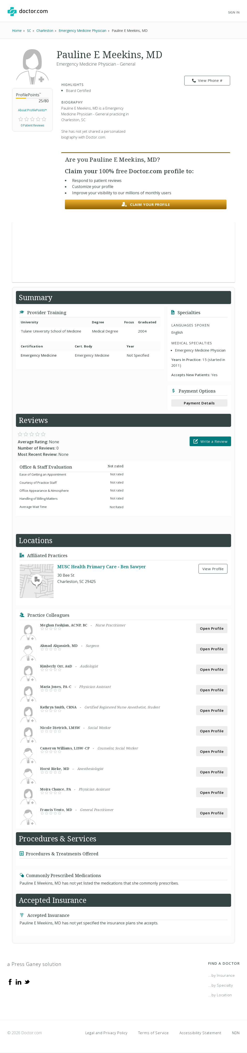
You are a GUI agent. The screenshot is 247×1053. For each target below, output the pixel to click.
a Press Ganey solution (34, 964)
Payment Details (199, 403)
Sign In (234, 12)
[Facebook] (10, 981)
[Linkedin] (18, 981)
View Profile (213, 568)
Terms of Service (153, 1032)
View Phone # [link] (207, 80)
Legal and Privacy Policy (106, 1032)
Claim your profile (146, 204)
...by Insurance (221, 975)
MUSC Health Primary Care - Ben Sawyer (101, 566)
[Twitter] (27, 981)
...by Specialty (220, 985)
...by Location (220, 994)
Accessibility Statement (200, 1032)
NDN (236, 1032)
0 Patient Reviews (32, 125)
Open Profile (212, 628)
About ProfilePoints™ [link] (32, 110)
